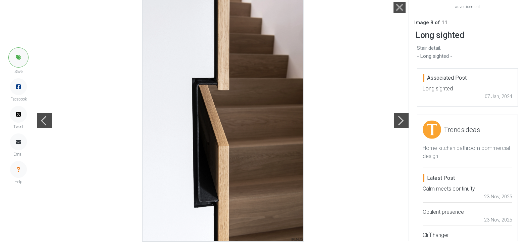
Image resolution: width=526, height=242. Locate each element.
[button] (18, 57)
